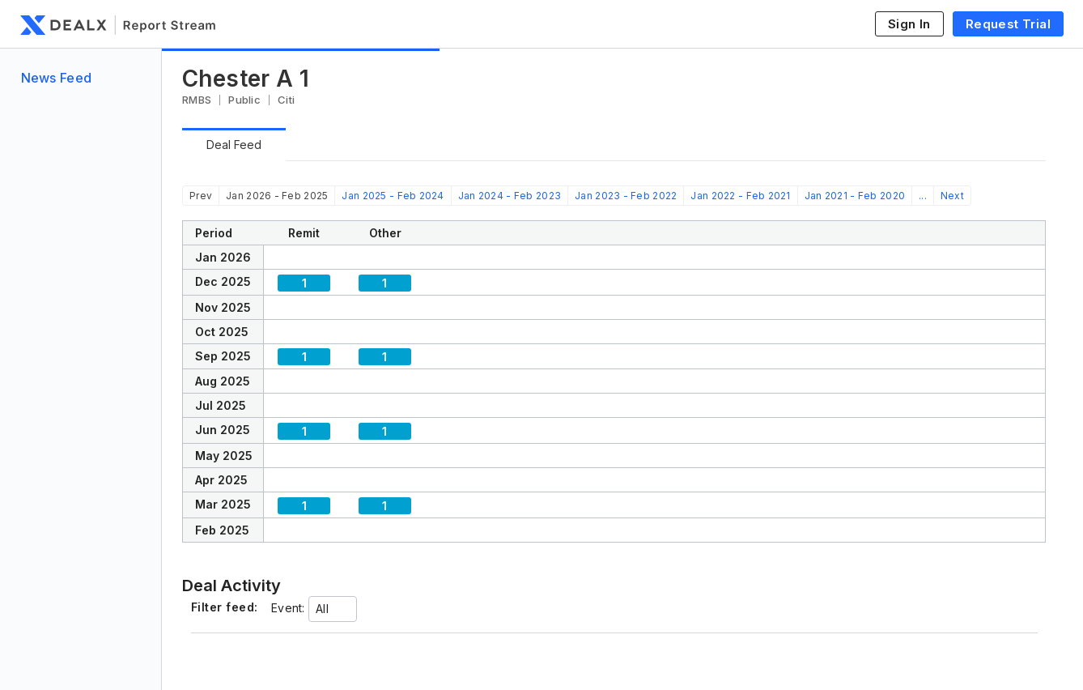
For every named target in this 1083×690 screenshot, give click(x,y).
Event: (288, 608)
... (923, 196)
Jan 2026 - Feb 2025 (277, 196)
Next (952, 196)
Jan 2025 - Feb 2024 (393, 196)
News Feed (56, 78)
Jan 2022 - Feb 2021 (740, 196)
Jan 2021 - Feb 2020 (855, 196)
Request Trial (1008, 24)
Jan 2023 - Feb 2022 (626, 196)
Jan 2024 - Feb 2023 (509, 196)
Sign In (909, 24)
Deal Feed (233, 144)
